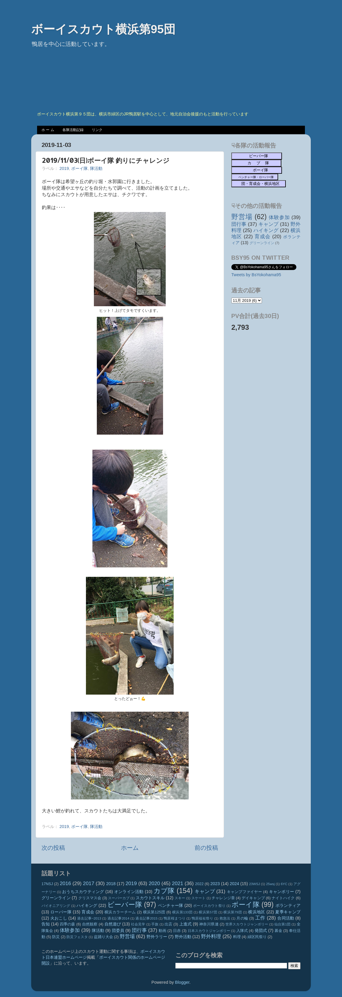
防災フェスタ (77, 937)
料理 (237, 937)
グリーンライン (262, 243)
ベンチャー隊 (170, 905)
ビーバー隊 (124, 904)
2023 (215, 883)
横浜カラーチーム (120, 912)
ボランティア (288, 905)
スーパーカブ (119, 898)
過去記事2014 (118, 918)
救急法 (225, 918)
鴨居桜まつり (174, 918)
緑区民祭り (257, 937)
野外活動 (183, 936)
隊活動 (96, 168)
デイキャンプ (253, 898)
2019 (64, 168)
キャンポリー (281, 891)
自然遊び (112, 924)
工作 (260, 918)
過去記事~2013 (89, 918)
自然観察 (90, 924)
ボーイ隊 (79, 168)
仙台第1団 (282, 924)
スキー (180, 898)
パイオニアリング (55, 905)
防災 (56, 937)
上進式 (185, 924)
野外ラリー (157, 936)
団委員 (118, 930)
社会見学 (138, 924)
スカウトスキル (150, 897)
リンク (97, 130)
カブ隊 (164, 891)
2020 (154, 883)
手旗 (154, 924)
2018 (111, 883)
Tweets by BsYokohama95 (256, 274)
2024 (234, 883)
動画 (162, 930)
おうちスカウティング (83, 891)
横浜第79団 (232, 912)
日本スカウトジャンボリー (209, 931)
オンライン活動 (129, 891)
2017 (88, 883)
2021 (177, 883)
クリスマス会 (90, 898)
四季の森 (67, 924)
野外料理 (211, 936)
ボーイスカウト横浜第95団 (103, 29)
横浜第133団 (182, 912)
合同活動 (285, 918)
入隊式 (242, 930)
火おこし (58, 918)
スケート (198, 898)
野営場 (242, 217)
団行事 (238, 224)
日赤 (177, 930)
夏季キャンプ (288, 912)
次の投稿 (53, 847)
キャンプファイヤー (244, 892)
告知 (45, 924)
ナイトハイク (283, 898)
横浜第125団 (154, 912)
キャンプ (268, 224)
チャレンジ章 (223, 898)
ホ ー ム (47, 130)
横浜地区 (256, 912)
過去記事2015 (146, 918)
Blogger (182, 982)
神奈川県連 (209, 924)
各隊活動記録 (73, 130)
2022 (199, 884)
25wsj (270, 884)
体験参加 (279, 217)
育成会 (262, 236)
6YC (284, 884)
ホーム (130, 847)
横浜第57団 (208, 912)
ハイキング (266, 230)
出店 (168, 924)
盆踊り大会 (103, 937)
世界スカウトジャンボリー (246, 924)
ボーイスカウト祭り (209, 905)
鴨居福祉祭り (202, 918)
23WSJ (254, 884)
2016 (65, 883)
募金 (278, 930)
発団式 (261, 930)
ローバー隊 (61, 912)
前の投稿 (206, 847)
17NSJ (47, 884)
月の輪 (242, 918)
